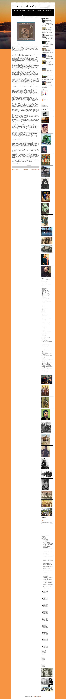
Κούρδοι (43, 311)
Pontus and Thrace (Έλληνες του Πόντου (47, 368)
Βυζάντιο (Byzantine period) (46, 291)
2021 (43, 652)
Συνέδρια (43, 334)
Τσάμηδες (43, 339)
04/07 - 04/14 (45, 633)
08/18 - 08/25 (45, 611)
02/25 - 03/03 (45, 640)
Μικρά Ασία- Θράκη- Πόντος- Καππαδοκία (20, 12)
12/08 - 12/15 (45, 592)
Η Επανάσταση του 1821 (47, 12)
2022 (43, 651)
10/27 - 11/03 (45, 599)
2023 (43, 650)
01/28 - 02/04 (45, 645)
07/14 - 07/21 (45, 617)
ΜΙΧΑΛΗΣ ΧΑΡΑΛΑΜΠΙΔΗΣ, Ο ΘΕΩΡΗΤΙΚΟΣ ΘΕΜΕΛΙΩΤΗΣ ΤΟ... (48, 543)
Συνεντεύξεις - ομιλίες (30, 10)
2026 (43, 536)
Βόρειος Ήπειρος (33, 12)
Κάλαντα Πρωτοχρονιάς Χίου (47, 563)
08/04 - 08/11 (45, 613)
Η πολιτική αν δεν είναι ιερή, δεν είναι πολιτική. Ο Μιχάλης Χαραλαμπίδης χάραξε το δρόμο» (49, 82)
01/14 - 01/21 (45, 647)
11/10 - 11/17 (45, 597)
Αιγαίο (39, 12)
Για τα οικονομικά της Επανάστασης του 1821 (49, 48)
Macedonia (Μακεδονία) (45, 364)
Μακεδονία (15, 15)
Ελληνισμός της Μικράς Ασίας (46, 301)
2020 (43, 653)
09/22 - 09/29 (45, 605)
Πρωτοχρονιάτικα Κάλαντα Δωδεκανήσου (46, 568)
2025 (43, 537)
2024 (43, 538)
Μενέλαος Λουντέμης (45, 576)
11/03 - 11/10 (45, 598)
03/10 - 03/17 (45, 638)
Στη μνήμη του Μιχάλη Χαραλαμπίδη (48, 548)
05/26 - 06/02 (45, 625)
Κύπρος (43, 313)
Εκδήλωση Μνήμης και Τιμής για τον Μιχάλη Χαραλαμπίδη (49, 61)
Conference (43, 347)
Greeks (43, 357)
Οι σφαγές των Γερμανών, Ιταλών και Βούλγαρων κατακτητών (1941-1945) (32, 15)
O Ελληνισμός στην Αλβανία (46, 365)
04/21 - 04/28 (45, 631)
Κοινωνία (43, 309)
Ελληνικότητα (44, 299)
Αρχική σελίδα (15, 10)
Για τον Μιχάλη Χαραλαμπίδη (48, 41)
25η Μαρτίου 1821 (44, 281)
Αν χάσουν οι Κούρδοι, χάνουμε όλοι (48, 581)
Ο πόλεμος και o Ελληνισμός (48, 68)
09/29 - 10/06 (45, 604)
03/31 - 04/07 (45, 634)
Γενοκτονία (43, 292)
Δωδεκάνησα (44, 296)
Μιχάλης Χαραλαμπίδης (47, 10)
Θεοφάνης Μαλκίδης (24, 6)
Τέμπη (43, 336)
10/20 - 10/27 (45, 600)
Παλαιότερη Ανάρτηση (35, 169)
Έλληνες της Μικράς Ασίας (45, 298)
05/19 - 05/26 (45, 626)
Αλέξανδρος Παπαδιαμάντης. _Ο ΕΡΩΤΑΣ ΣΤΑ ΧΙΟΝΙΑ (47, 565)
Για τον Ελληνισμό (45, 547)
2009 (43, 666)
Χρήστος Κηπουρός (44, 340)
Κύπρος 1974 (44, 315)
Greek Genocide (44, 352)
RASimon (35, 696)
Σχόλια (43, 100)
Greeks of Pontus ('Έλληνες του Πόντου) (47, 359)
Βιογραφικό (39, 10)
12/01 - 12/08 (45, 593)
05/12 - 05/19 (45, 627)
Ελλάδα (43, 297)
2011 (43, 664)
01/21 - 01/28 (45, 646)
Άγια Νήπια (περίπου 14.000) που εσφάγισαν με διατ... (47, 586)
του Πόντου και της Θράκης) (46, 337)
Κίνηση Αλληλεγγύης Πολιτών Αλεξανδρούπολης (46, 308)
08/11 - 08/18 (45, 612)
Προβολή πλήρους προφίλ (44, 106)
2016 (43, 658)
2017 (43, 657)
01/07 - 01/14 (45, 648)
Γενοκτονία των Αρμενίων (45, 294)
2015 (43, 659)
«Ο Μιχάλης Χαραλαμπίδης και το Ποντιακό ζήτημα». (47, 588)
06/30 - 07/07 (45, 619)
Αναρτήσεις (44, 99)
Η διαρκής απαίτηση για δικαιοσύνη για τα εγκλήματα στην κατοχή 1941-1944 (49, 20)
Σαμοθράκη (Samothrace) (45, 333)
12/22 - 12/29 (45, 590)
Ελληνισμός (43, 300)
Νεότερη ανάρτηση (15, 169)
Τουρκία (43, 338)
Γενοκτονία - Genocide (45, 293)
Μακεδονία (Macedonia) (45, 317)
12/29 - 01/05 (45, 539)
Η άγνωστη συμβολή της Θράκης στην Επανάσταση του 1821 (49, 76)
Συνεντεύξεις (44, 335)
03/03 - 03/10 (45, 639)
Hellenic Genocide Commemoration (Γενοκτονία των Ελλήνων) (47, 363)
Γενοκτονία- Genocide (45, 295)
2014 (43, 660)
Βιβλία (43, 289)
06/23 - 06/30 (45, 620)
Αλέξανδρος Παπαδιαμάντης (46, 546)
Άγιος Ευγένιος (44, 283)
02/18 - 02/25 (45, 641)
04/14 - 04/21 (45, 632)
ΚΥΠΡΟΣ (43, 312)
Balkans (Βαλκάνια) (44, 346)
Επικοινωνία (22, 10)
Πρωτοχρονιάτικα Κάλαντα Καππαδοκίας (46, 553)
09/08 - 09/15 (45, 607)
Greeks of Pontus (44, 358)
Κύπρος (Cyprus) (44, 314)
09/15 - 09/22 (45, 606)
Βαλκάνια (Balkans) (44, 288)
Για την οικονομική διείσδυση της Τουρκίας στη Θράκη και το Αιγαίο (49, 35)
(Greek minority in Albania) (45, 279)
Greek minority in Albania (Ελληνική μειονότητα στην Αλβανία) (47, 355)
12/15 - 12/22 (45, 591)
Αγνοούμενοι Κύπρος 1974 (45, 284)
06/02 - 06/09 (45, 624)
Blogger (40, 696)
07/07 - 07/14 (45, 618)
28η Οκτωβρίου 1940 (45, 282)
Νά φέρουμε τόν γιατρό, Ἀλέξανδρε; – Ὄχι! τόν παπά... (48, 551)
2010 (43, 665)
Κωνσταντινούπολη (44, 316)
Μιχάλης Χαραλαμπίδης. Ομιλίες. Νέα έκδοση (49, 27)
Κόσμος (43, 310)
